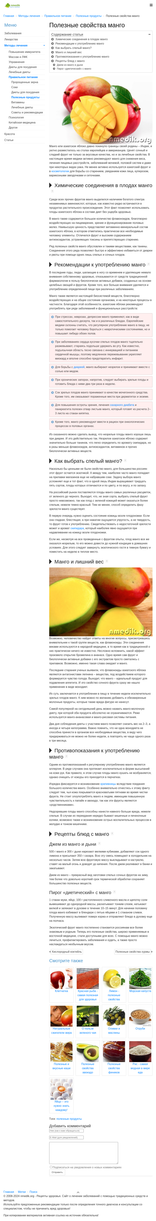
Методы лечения (15, 45)
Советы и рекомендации (27, 112)
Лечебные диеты (19, 72)
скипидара (77, 528)
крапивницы (108, 783)
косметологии (60, 171)
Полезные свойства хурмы (132, 951)
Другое (13, 127)
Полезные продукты (25, 97)
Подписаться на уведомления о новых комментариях (87, 1171)
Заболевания (12, 33)
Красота (9, 134)
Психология (16, 117)
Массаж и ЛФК (18, 56)
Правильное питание (23, 77)
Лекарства (11, 39)
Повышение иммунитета (24, 51)
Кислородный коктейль (67, 951)
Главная (8, 1191)
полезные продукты (69, 1118)
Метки (22, 1191)
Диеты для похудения (23, 67)
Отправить (57, 1176)
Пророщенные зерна (24, 82)
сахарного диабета (122, 404)
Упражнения (17, 62)
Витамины (18, 102)
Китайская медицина (22, 122)
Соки (14, 87)
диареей (79, 367)
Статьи (8, 140)
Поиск (33, 1191)
